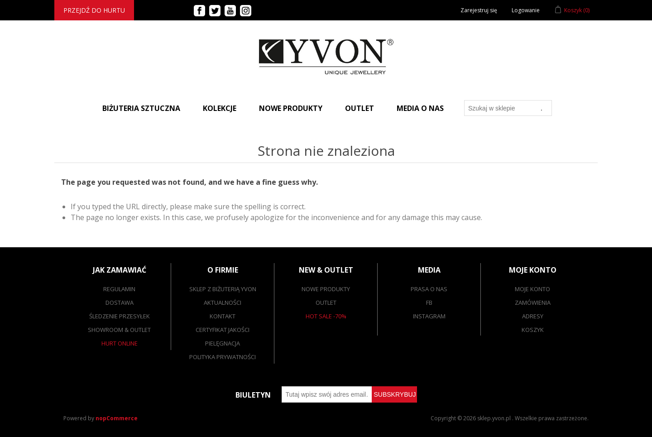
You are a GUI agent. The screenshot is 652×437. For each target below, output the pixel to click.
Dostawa (119, 302)
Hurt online (119, 343)
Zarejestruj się (478, 10)
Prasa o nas (429, 289)
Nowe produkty (290, 108)
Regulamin (119, 289)
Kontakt (222, 316)
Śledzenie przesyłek (119, 316)
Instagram (429, 316)
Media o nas (420, 108)
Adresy (532, 316)
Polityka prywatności (222, 357)
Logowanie (526, 10)
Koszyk (533, 330)
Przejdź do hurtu (94, 10)
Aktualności (222, 302)
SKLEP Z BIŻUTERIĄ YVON (222, 289)
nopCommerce (117, 418)
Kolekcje (219, 108)
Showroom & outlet (119, 330)
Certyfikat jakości (222, 330)
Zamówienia (533, 302)
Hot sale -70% (326, 316)
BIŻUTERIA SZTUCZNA (141, 108)
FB (429, 302)
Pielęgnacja (222, 343)
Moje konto (532, 289)
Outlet (359, 108)
